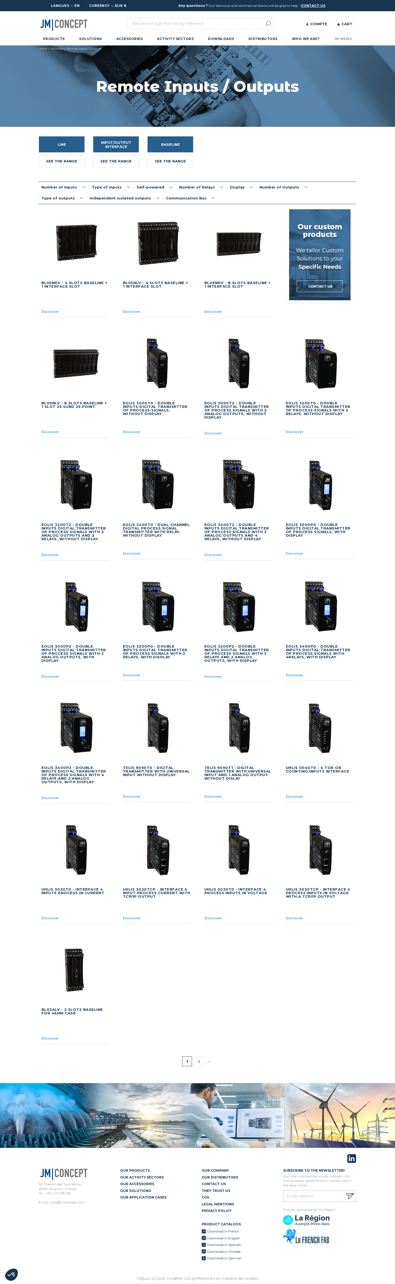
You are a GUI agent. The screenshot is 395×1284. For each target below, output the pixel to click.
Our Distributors (220, 1177)
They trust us (216, 1191)
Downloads (221, 39)
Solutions (90, 39)
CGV (205, 1197)
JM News (343, 39)
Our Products (135, 1170)
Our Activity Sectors (142, 1177)
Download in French (223, 1231)
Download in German (224, 1258)
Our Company (215, 1170)
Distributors (263, 39)
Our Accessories (137, 1184)
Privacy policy (217, 1211)
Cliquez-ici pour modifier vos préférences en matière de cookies (198, 1278)
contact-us (313, 6)
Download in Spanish (224, 1245)
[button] (11, 1274)
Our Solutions (135, 1191)
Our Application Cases (143, 1197)
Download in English (223, 1238)
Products (54, 39)
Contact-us (214, 1184)
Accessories (129, 39)
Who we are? (306, 39)
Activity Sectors (175, 39)
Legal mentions (218, 1204)
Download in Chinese (224, 1251)
